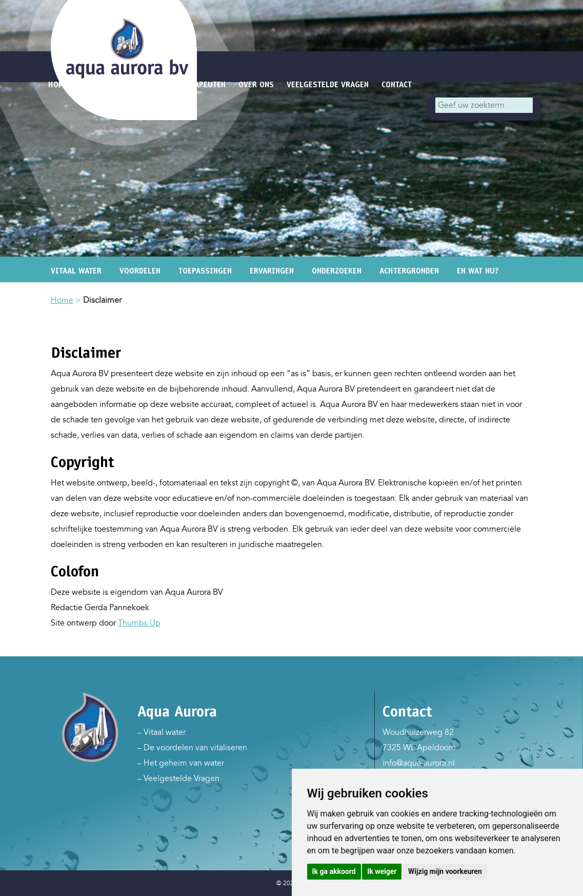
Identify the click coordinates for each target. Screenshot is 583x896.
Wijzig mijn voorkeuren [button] (445, 871)
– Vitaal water (161, 732)
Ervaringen (272, 271)
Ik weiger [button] (381, 871)
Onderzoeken (336, 271)
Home (62, 300)
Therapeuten (201, 84)
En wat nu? (478, 271)
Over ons (256, 84)
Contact (396, 84)
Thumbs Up (139, 623)
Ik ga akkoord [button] (334, 871)
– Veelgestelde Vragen (178, 778)
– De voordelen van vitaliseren (192, 747)
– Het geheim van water (180, 763)
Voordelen (139, 271)
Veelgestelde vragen (328, 84)
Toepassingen (205, 271)
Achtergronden (409, 271)
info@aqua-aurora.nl (419, 763)
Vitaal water (76, 271)
